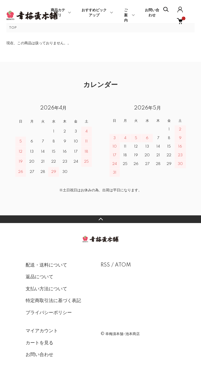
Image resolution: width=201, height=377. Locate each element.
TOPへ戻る (100, 219)
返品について (39, 277)
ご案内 (126, 15)
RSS (105, 265)
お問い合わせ (39, 354)
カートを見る (39, 343)
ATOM (123, 265)
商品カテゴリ (58, 12)
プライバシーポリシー (49, 312)
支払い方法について (46, 289)
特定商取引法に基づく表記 (53, 300)
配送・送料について (46, 265)
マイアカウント (42, 331)
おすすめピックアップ (94, 12)
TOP (13, 27)
